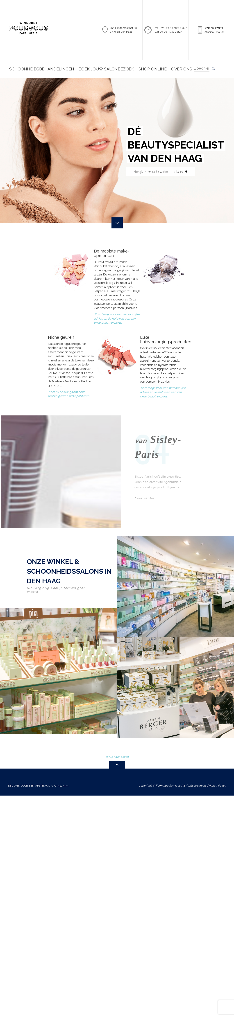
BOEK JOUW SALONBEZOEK (106, 69)
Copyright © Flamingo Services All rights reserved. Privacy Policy (182, 783)
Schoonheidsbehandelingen (41, 69)
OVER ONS (181, 69)
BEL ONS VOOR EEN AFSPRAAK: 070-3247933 (38, 783)
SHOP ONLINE (153, 69)
